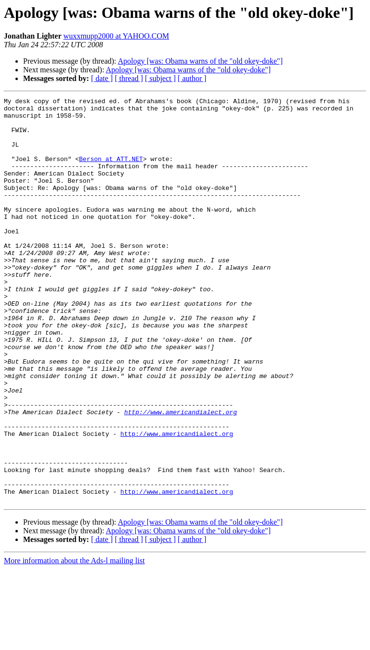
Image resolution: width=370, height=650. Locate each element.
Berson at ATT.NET (111, 171)
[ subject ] (160, 78)
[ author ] (192, 78)
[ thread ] (129, 78)
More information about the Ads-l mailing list (74, 641)
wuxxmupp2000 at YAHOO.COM (116, 36)
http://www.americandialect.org (180, 475)
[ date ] (102, 78)
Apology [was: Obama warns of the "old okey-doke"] (200, 61)
